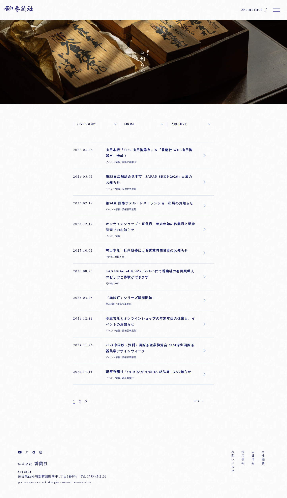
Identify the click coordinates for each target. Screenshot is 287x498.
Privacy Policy (82, 482)
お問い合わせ (233, 461)
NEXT (197, 401)
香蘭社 (33, 463)
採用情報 (243, 457)
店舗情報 (253, 457)
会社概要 (263, 457)
